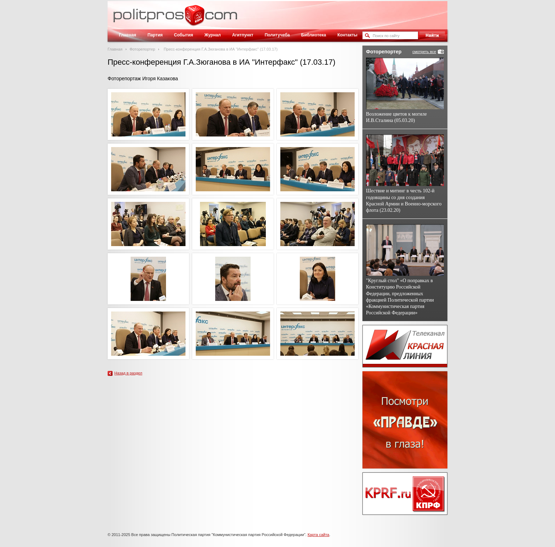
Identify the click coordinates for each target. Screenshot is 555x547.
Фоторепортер (142, 49)
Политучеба (277, 35)
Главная (127, 35)
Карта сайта (318, 535)
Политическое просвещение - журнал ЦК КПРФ (194, 19)
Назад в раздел (128, 373)
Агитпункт (242, 35)
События (183, 35)
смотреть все (424, 52)
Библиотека (313, 35)
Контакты (347, 35)
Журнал (212, 35)
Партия (155, 35)
